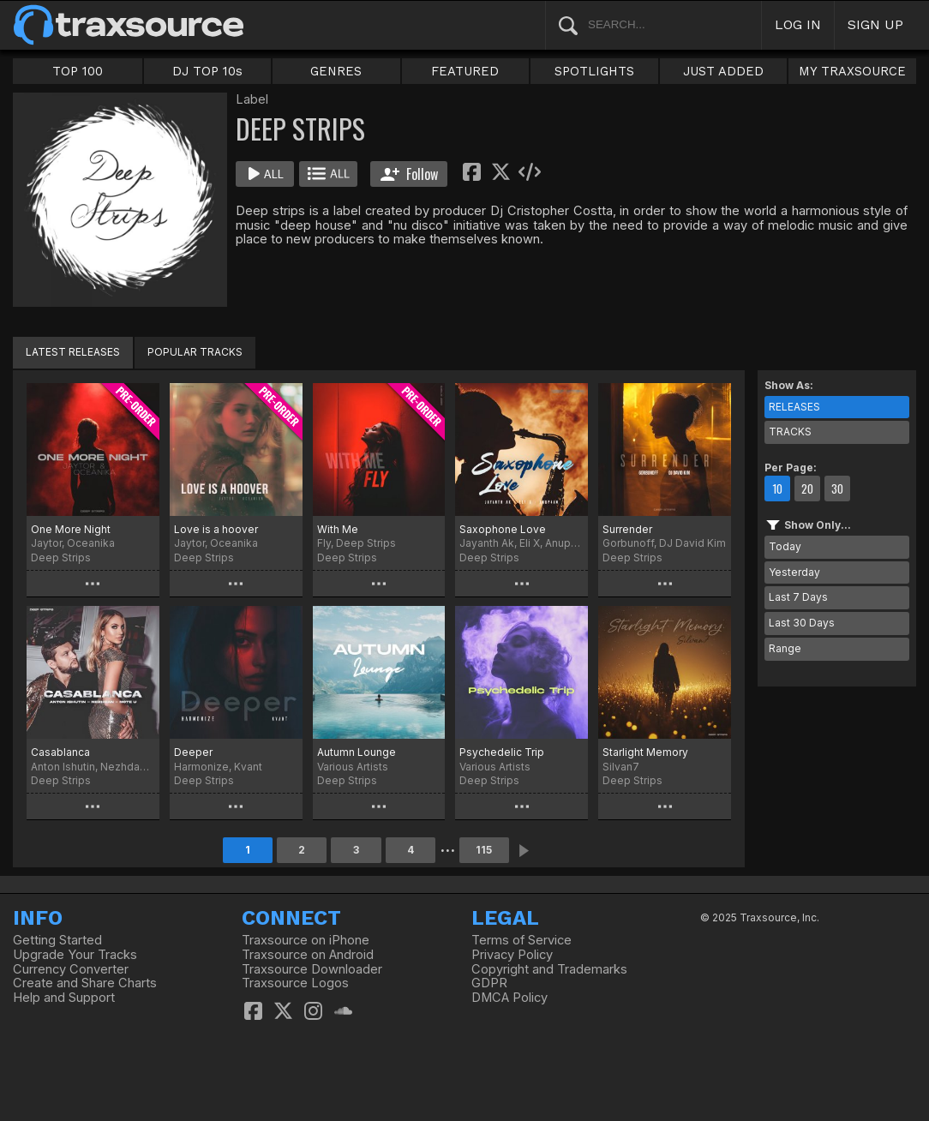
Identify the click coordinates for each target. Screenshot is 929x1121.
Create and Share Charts (85, 983)
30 (837, 488)
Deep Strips (61, 557)
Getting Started (57, 940)
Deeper (193, 752)
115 (484, 849)
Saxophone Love (502, 529)
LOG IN (798, 24)
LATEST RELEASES (73, 351)
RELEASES (794, 406)
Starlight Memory (645, 752)
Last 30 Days (802, 622)
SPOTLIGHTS (594, 71)
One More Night (71, 529)
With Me (337, 529)
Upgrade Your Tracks (75, 954)
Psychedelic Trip (501, 752)
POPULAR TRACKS (195, 351)
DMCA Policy (509, 997)
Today (785, 546)
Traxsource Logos (295, 983)
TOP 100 (77, 71)
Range (785, 648)
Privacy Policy (512, 954)
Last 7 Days (798, 596)
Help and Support (64, 997)
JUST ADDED (723, 71)
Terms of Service (521, 940)
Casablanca (60, 752)
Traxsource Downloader (312, 969)
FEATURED (465, 71)
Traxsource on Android (308, 954)
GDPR (489, 983)
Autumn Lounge (356, 752)
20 (807, 488)
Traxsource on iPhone (305, 940)
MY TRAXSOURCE (852, 71)
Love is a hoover (216, 529)
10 (777, 488)
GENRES (336, 71)
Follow (409, 174)
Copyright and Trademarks (549, 969)
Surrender (627, 529)
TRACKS (790, 431)
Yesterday (794, 572)
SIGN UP (875, 24)
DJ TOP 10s (207, 71)
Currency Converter (71, 969)
